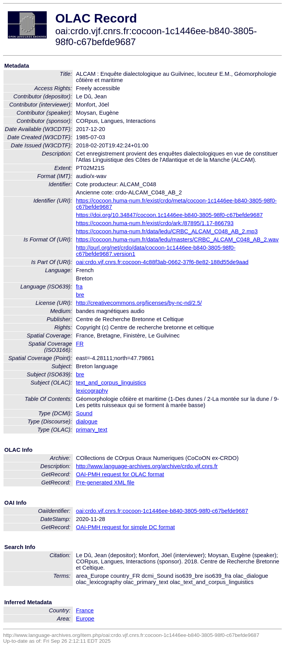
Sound (84, 413)
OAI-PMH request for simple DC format (125, 527)
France (85, 610)
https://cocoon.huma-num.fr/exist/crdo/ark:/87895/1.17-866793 (155, 223)
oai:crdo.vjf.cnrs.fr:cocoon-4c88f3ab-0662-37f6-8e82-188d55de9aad (162, 262)
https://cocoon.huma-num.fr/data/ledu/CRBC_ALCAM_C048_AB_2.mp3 (167, 231)
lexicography (92, 391)
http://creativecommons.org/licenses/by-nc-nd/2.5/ (139, 303)
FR (80, 344)
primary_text (91, 430)
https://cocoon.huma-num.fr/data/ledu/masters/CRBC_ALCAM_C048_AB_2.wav (177, 239)
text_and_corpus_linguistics (111, 382)
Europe (85, 619)
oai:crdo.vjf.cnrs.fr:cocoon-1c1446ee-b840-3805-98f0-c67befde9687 (162, 511)
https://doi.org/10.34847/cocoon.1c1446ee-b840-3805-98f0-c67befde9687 (169, 215)
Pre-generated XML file (105, 482)
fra (79, 286)
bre (80, 295)
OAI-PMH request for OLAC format (120, 474)
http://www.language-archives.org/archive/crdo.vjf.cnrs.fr (147, 466)
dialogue (86, 421)
